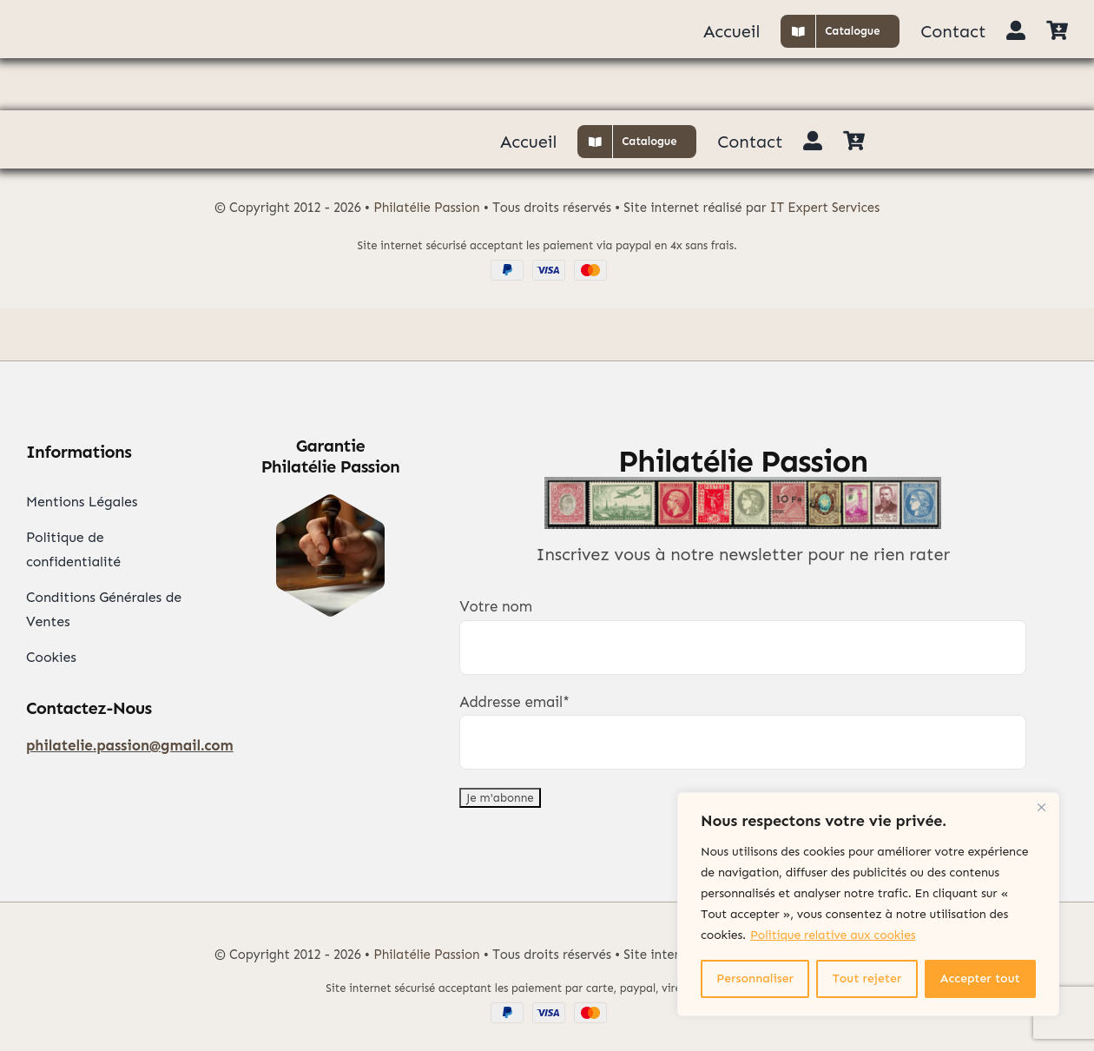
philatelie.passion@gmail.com (130, 745)
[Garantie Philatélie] (330, 501)
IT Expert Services (825, 207)
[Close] (1041, 807)
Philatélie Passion (426, 207)
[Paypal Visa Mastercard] (547, 266)
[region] (868, 904)
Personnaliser (755, 978)
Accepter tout (980, 978)
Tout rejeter (867, 978)
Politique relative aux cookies (832, 935)
